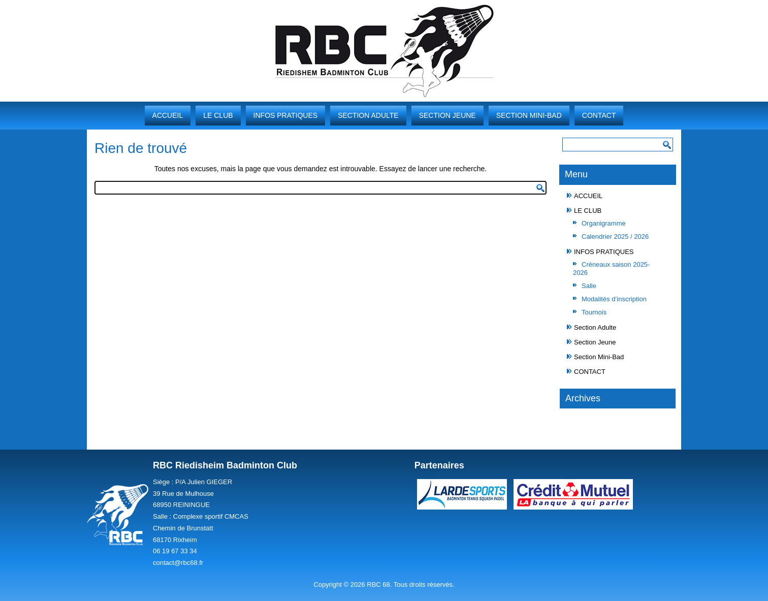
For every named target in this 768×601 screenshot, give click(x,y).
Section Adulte (368, 115)
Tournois (594, 312)
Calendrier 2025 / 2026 (615, 236)
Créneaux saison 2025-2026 (611, 268)
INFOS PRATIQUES (285, 115)
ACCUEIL (167, 115)
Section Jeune (447, 115)
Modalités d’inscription (614, 299)
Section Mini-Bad (529, 115)
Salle (589, 286)
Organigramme (604, 223)
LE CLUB (218, 115)
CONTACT (599, 115)
